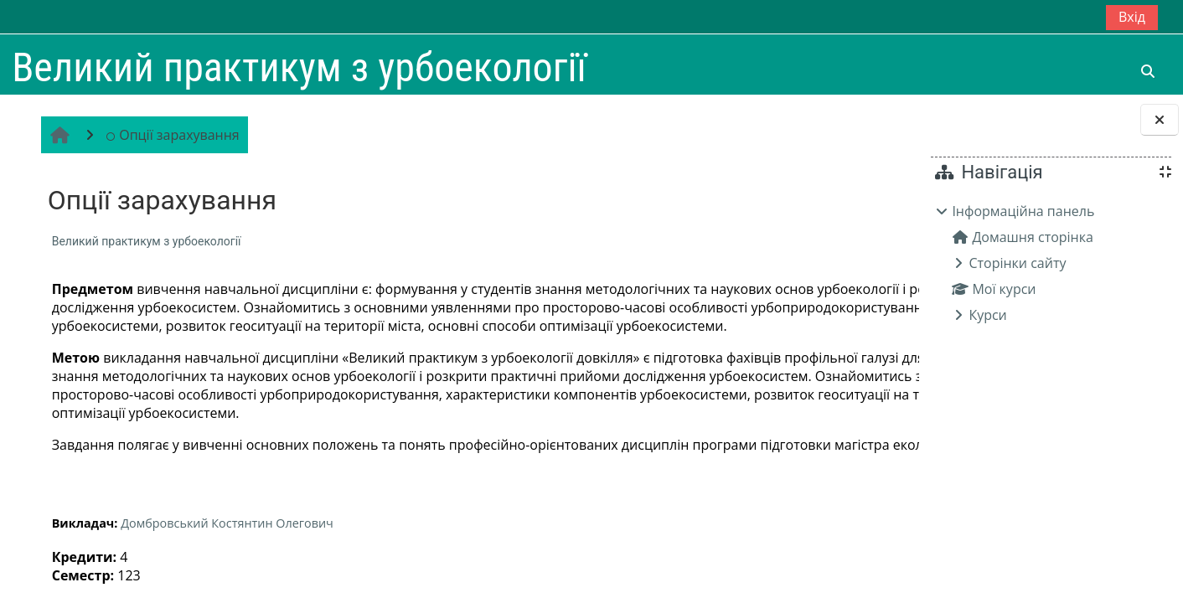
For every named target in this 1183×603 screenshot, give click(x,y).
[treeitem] (1050, 263)
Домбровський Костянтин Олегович (224, 578)
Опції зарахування (170, 135)
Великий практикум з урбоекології (144, 241)
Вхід (1131, 17)
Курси (987, 315)
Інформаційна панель (1023, 211)
